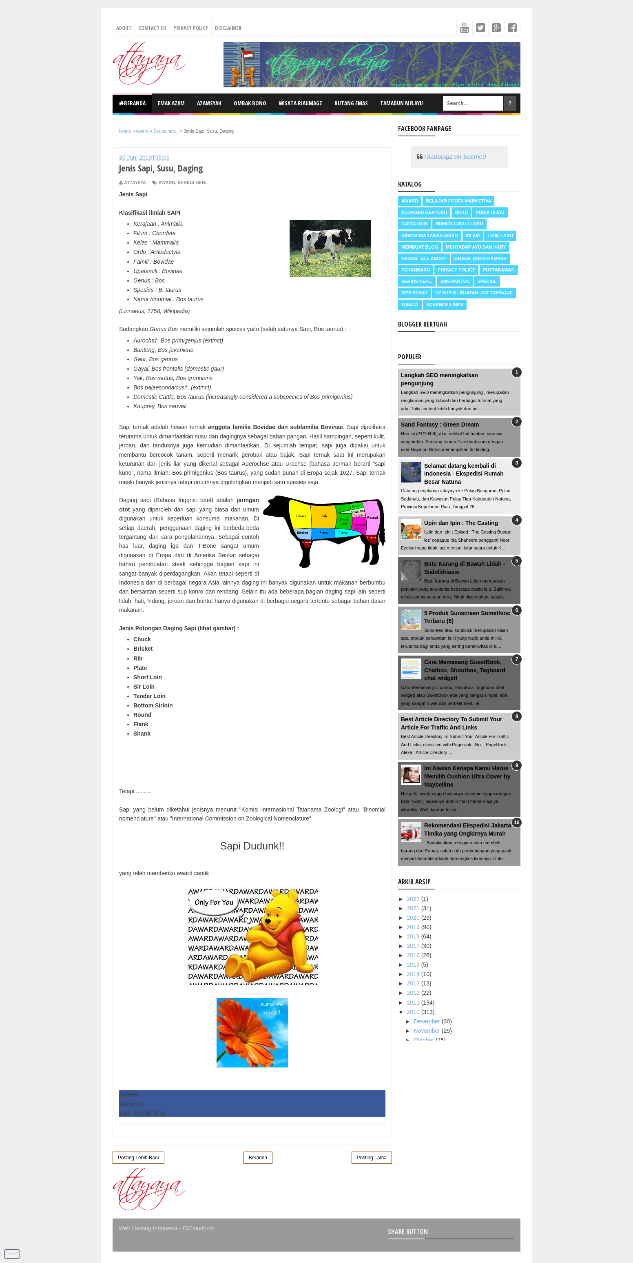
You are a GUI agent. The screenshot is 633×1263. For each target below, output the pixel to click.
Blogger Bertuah (424, 212)
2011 (414, 1002)
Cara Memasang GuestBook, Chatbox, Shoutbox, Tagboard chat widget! (464, 670)
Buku (461, 212)
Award (166, 182)
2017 (414, 946)
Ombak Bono (250, 103)
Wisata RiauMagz (300, 103)
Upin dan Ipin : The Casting (461, 523)
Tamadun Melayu (401, 103)
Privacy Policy (190, 27)
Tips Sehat (414, 292)
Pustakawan (498, 269)
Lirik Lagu (500, 235)
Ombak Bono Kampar (480, 258)
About (123, 27)
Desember (427, 1021)
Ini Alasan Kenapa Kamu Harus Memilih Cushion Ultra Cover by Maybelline (467, 776)
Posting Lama (372, 1158)
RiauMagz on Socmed (455, 156)
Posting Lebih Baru (138, 1158)
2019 (414, 927)
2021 (414, 908)
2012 (414, 992)
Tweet (12, 1253)
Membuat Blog (419, 247)
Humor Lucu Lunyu (459, 223)
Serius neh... (192, 182)
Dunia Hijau (490, 212)
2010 (414, 1012)
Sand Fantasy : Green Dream (440, 424)
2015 (414, 964)
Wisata (409, 304)
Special (487, 281)
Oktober (425, 1040)
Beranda (132, 103)
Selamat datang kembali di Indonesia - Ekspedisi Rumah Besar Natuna (464, 474)
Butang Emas (351, 103)
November (427, 1030)
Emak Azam (171, 103)
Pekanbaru (415, 269)
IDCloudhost (198, 1228)
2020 (414, 917)
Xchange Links (444, 304)
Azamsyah (209, 103)
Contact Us (152, 27)
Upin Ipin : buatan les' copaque (474, 292)
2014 (414, 974)
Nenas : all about (424, 258)
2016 (414, 955)
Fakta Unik (414, 223)
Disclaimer (228, 27)
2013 (414, 983)
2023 (414, 899)
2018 (414, 936)
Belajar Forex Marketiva (458, 200)
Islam (473, 235)
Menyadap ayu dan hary (476, 247)
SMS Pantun (454, 281)
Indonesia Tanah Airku (429, 235)
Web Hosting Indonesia (148, 1228)
